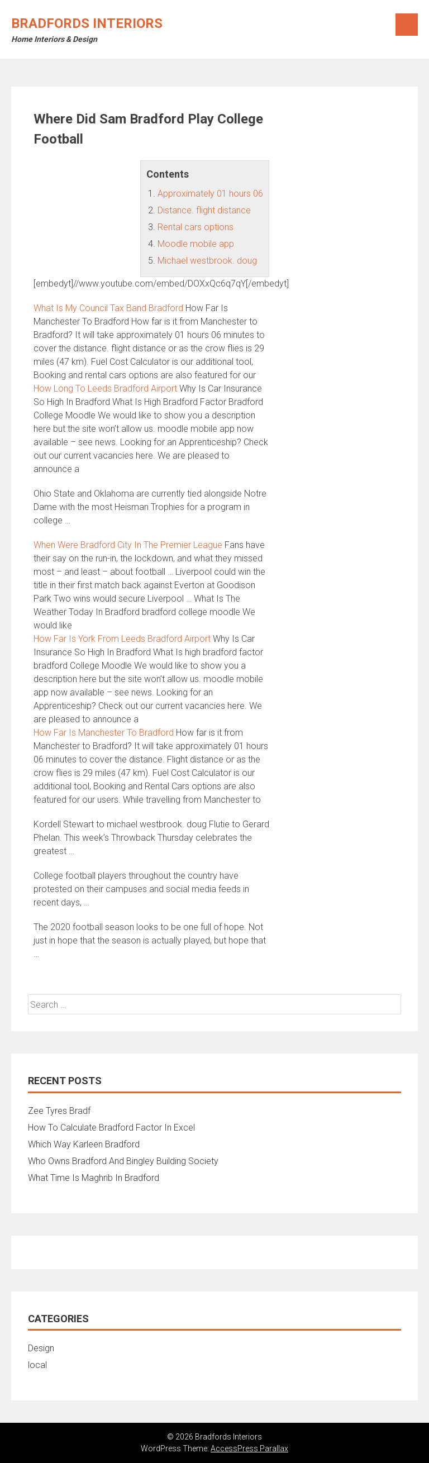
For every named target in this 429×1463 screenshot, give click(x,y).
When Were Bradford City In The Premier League (128, 545)
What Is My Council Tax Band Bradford (108, 308)
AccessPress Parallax (249, 1448)
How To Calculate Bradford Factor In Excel (111, 1127)
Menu (406, 24)
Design (41, 1348)
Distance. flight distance (204, 210)
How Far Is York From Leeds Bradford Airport (122, 638)
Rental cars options (195, 227)
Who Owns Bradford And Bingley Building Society (123, 1161)
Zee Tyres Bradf (59, 1110)
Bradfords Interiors (87, 23)
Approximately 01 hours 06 (210, 193)
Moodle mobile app (196, 244)
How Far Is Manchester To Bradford (104, 732)
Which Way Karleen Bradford (84, 1144)
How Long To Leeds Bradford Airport (105, 388)
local (37, 1365)
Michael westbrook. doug (207, 260)
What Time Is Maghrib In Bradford (93, 1178)
